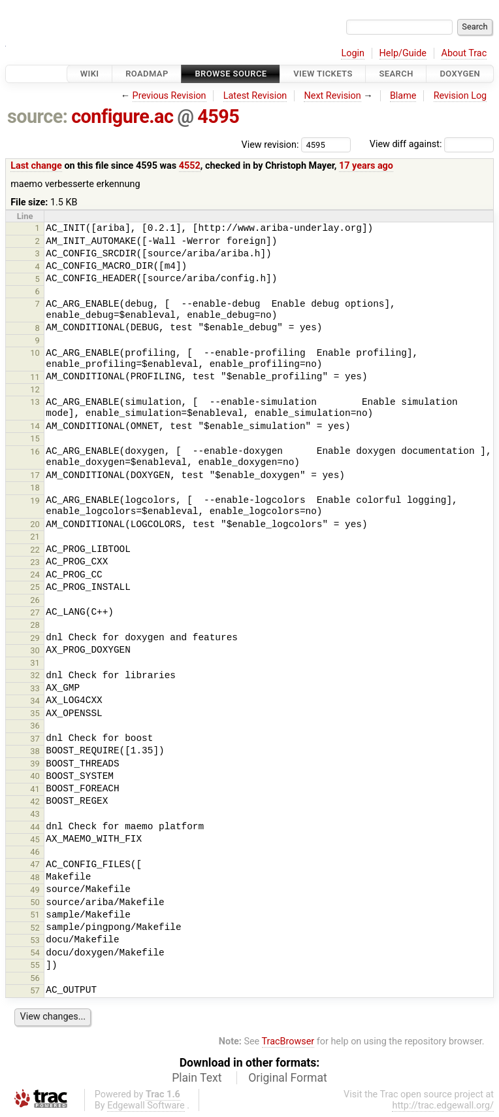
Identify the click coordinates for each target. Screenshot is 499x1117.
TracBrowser (288, 1041)
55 (35, 965)
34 (35, 701)
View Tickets (322, 73)
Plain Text (196, 1077)
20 (35, 524)
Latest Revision (255, 95)
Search (396, 73)
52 (35, 928)
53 (35, 940)
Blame (403, 95)
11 (35, 377)
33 (35, 688)
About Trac (464, 53)
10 (35, 353)
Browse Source (230, 73)
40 (35, 776)
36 (35, 725)
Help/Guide (403, 53)
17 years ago (366, 165)
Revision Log (460, 95)
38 (35, 751)
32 (35, 675)
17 (35, 475)
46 (35, 852)
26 (35, 600)
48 (35, 877)
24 (35, 574)
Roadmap (147, 73)
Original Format (287, 1077)
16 (35, 451)
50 (35, 902)
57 (35, 990)
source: (37, 116)
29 (35, 638)
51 (35, 914)
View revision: (270, 144)
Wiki (89, 73)
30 (35, 650)
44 (35, 827)
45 (35, 839)
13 (35, 402)
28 (35, 625)
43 (35, 814)
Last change (36, 165)
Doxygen (460, 73)
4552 (190, 165)
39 (35, 763)
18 (35, 487)
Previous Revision (169, 95)
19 (35, 501)
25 (35, 587)
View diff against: (432, 144)
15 (35, 438)
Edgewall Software (146, 1105)
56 (35, 978)
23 (35, 562)
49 (35, 890)
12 (35, 389)
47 (35, 864)
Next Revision (332, 95)
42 (35, 801)
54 (35, 952)
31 (35, 663)
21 (35, 536)
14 (35, 426)
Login (352, 53)
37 (35, 739)
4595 (218, 116)
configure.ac (122, 116)
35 (35, 713)
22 (35, 550)
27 (35, 612)
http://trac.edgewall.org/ (443, 1105)
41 (35, 789)
